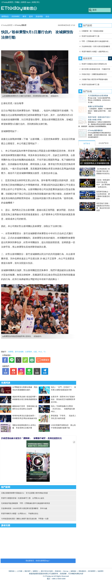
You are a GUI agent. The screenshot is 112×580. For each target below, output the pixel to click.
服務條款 (73, 571)
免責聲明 (100, 571)
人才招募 (19, 571)
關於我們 (27, 571)
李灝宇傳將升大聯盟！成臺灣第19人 (95, 51)
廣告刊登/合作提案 (47, 571)
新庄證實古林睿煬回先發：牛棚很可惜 (96, 69)
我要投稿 (11, 571)
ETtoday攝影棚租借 (85, 126)
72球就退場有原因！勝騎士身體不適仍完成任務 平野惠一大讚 (24, 519)
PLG (40, 352)
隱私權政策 (82, 571)
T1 (45, 352)
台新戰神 (28, 352)
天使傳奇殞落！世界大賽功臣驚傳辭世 (96, 46)
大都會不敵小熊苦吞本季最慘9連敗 (95, 79)
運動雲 (20, 8)
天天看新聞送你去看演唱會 (88, 95)
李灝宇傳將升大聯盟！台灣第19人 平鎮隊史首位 (19, 513)
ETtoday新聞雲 (7, 2)
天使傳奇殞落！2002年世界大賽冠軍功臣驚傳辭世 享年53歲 (24, 508)
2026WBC (16, 16)
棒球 (24, 16)
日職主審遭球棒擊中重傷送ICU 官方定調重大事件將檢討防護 (24, 493)
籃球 (31, 16)
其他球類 (39, 16)
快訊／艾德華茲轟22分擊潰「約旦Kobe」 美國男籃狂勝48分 (63, 408)
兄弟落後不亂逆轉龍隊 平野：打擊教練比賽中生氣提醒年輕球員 (25, 503)
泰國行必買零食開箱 (86, 104)
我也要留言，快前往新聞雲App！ (38, 561)
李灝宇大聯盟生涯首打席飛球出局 (94, 64)
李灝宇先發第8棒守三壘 (90, 36)
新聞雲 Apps (25, 2)
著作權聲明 (91, 571)
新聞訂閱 (35, 2)
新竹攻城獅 (19, 352)
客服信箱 (58, 571)
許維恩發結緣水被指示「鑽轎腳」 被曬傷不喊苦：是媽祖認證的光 (31, 438)
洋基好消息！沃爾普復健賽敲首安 (94, 74)
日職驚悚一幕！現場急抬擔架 (92, 31)
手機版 (17, 2)
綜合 (47, 16)
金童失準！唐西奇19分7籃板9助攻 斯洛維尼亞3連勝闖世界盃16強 (63, 399)
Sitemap (65, 571)
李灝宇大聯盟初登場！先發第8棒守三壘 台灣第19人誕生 (22, 498)
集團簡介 (36, 571)
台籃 (35, 352)
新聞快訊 (5, 16)
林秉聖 (10, 352)
